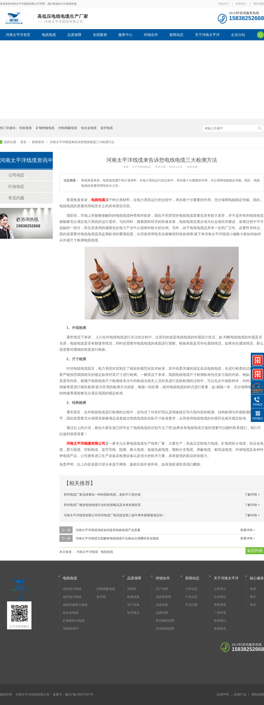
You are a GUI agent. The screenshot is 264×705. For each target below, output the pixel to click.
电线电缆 (49, 35)
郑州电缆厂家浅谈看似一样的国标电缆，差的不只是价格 (102, 494)
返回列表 (255, 550)
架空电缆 (107, 128)
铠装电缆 (25, 128)
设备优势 (162, 604)
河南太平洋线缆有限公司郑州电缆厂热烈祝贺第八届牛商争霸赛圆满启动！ (114, 515)
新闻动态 (176, 35)
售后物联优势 (165, 620)
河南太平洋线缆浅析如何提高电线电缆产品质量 (108, 530)
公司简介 (220, 589)
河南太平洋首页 (18, 35)
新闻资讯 (38, 142)
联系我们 (241, 3)
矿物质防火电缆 (73, 620)
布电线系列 (70, 628)
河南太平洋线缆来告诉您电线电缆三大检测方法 (82, 142)
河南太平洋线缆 (87, 552)
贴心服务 (257, 578)
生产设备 (133, 604)
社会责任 (220, 597)
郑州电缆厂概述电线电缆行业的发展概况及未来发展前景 (102, 505)
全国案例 (100, 35)
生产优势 (162, 589)
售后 (253, 604)
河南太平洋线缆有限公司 (85, 443)
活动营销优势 (165, 628)
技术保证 (133, 612)
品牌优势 (162, 612)
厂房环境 (220, 612)
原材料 (131, 589)
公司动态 (191, 589)
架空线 (101, 597)
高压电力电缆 (72, 589)
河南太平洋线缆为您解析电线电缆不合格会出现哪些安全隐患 (117, 538)
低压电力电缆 (72, 597)
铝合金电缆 (89, 128)
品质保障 (74, 35)
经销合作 (223, 3)
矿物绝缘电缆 (45, 128)
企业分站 (238, 35)
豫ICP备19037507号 (79, 694)
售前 (253, 589)
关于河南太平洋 (207, 35)
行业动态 (16, 186)
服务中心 (125, 35)
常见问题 (16, 198)
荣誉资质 (220, 604)
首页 (23, 142)
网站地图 (258, 3)
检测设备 (133, 597)
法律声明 (222, 694)
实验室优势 (163, 597)
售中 (253, 597)
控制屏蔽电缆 (68, 128)
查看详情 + (247, 530)
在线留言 (220, 628)
